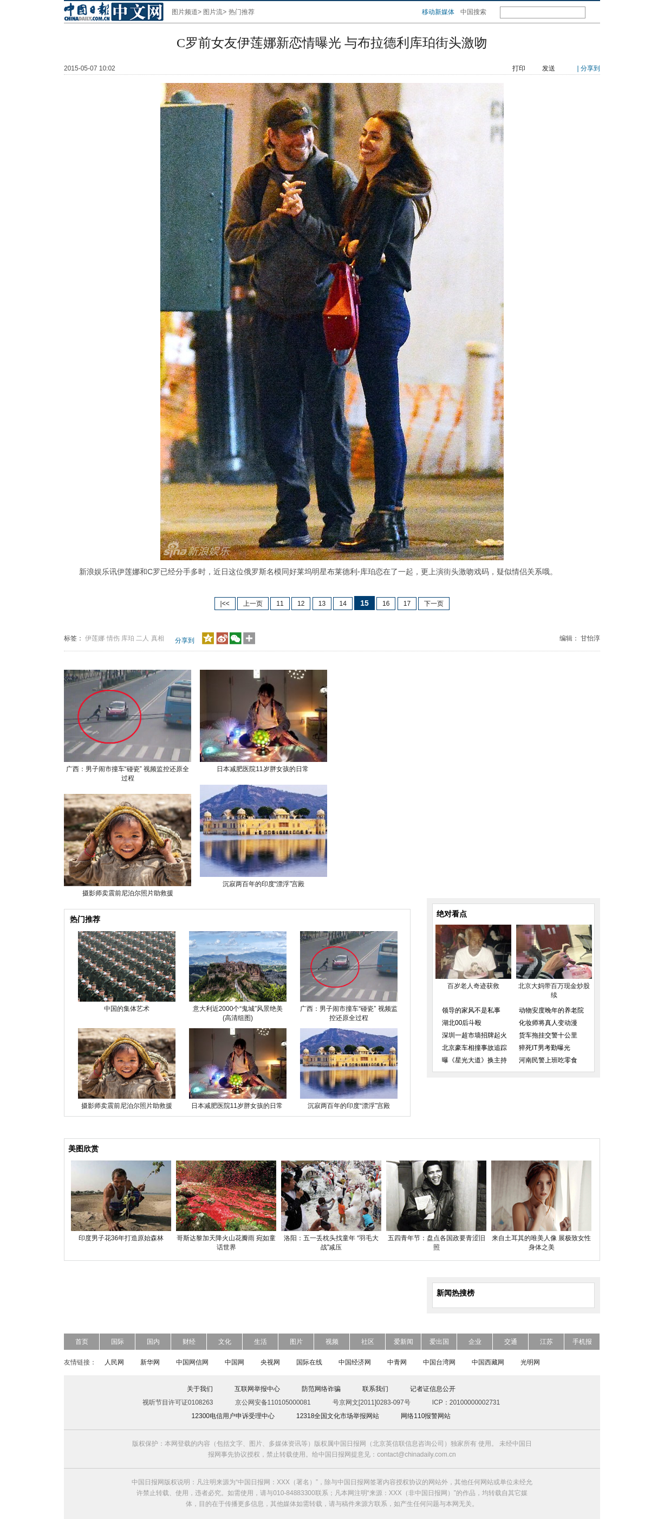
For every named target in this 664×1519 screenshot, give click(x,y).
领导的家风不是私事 (471, 1010)
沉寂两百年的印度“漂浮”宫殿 (264, 884)
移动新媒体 (438, 12)
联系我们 (375, 1389)
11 (279, 603)
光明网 (530, 1362)
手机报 (582, 1341)
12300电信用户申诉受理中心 (233, 1416)
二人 (142, 638)
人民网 (114, 1362)
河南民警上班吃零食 (548, 1060)
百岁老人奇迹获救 (473, 986)
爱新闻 (403, 1341)
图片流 (213, 12)
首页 (81, 1341)
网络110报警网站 (426, 1416)
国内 (153, 1341)
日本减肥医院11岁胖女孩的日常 (263, 769)
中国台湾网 (439, 1362)
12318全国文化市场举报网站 (337, 1416)
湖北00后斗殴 (461, 1023)
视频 (332, 1341)
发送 (548, 68)
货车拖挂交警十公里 (548, 1035)
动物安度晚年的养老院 (551, 1010)
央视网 (270, 1362)
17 (407, 603)
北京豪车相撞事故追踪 (474, 1048)
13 (322, 603)
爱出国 (439, 1341)
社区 (367, 1341)
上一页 (253, 603)
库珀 (127, 638)
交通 (510, 1341)
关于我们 (200, 1389)
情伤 (113, 638)
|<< (225, 603)
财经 (189, 1341)
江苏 (546, 1341)
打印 (518, 68)
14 (342, 603)
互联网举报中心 (257, 1389)
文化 (224, 1341)
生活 (260, 1341)
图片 (296, 1341)
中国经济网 (354, 1362)
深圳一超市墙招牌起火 (474, 1035)
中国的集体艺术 (126, 1008)
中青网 (397, 1362)
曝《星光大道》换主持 (474, 1060)
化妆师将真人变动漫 (548, 1023)
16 (385, 603)
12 (300, 603)
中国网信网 (192, 1362)
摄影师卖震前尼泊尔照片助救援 (127, 893)
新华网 (150, 1362)
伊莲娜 (95, 638)
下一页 (434, 603)
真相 (157, 638)
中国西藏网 (488, 1362)
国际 (117, 1341)
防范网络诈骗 (321, 1389)
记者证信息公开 (432, 1389)
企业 (474, 1341)
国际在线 (309, 1362)
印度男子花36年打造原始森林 (121, 1238)
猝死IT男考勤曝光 (544, 1048)
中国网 (234, 1362)
